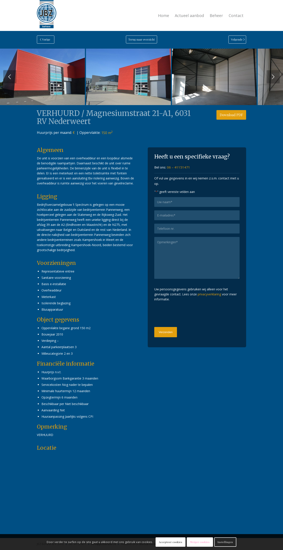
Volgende (273, 76)
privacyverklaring (209, 294)
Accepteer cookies (170, 542)
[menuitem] (163, 15)
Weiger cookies (200, 542)
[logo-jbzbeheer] (46, 15)
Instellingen (225, 542)
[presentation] (187, 313)
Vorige (9, 76)
